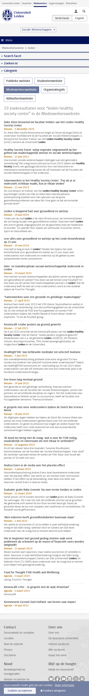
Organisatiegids (56, 3)
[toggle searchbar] (84, 11)
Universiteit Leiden (11, 3)
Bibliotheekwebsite (19, 98)
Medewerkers (40, 3)
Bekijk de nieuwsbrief (61, 669)
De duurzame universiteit (63, 638)
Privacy (8, 650)
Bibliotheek (71, 3)
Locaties (9, 638)
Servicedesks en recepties (19, 633)
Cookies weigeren (54, 691)
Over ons (53, 633)
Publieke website (18, 81)
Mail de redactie (13, 644)
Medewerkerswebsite (13, 47)
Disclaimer (10, 655)
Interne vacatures (58, 644)
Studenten (27, 3)
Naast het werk (57, 655)
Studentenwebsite (49, 81)
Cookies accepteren (20, 691)
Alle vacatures (56, 650)
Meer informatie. (65, 685)
